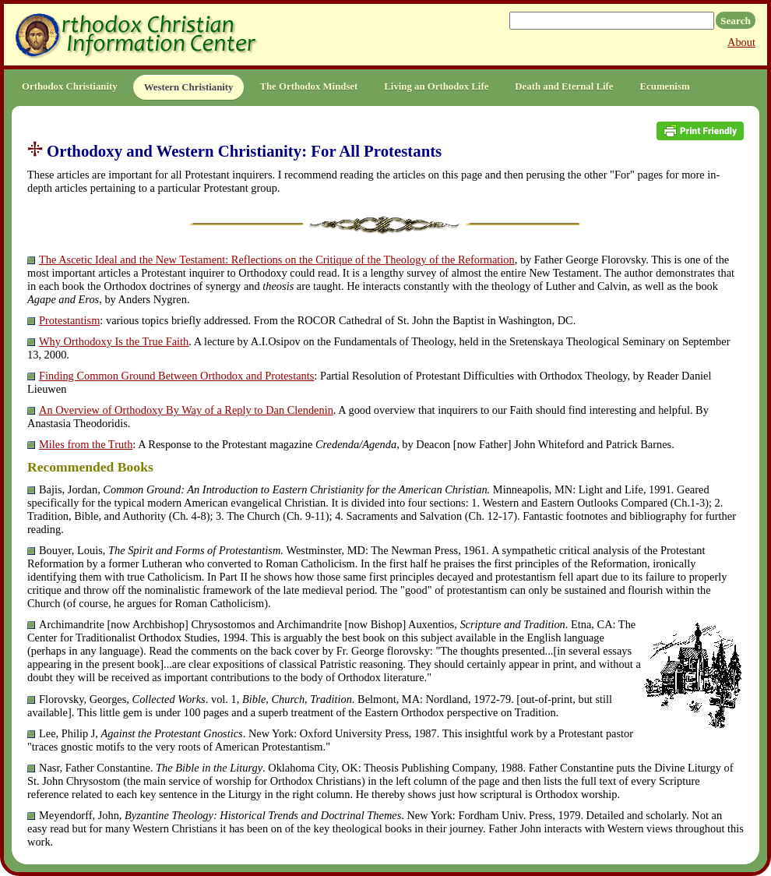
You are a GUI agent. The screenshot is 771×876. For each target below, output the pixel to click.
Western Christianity (189, 87)
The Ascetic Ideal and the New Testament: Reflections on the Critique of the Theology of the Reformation (277, 259)
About (741, 42)
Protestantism (69, 320)
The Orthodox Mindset (308, 86)
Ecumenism (665, 86)
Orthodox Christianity (70, 86)
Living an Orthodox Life (436, 86)
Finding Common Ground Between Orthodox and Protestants (176, 375)
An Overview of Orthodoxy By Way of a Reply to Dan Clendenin (186, 410)
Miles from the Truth (85, 444)
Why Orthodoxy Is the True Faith (113, 341)
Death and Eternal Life (564, 86)
